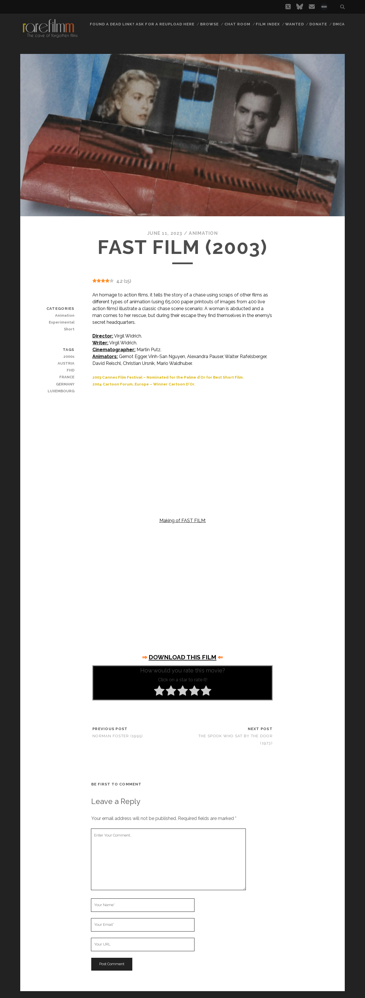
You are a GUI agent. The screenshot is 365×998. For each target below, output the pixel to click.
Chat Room (237, 24)
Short (69, 329)
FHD (70, 370)
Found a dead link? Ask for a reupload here (142, 24)
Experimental (61, 322)
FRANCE (66, 377)
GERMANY (65, 384)
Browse (209, 24)
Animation (203, 233)
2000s (68, 356)
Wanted (294, 24)
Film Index (267, 24)
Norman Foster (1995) (117, 736)
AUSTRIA (66, 363)
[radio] (159, 691)
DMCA (339, 24)
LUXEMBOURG (61, 391)
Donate (318, 24)
